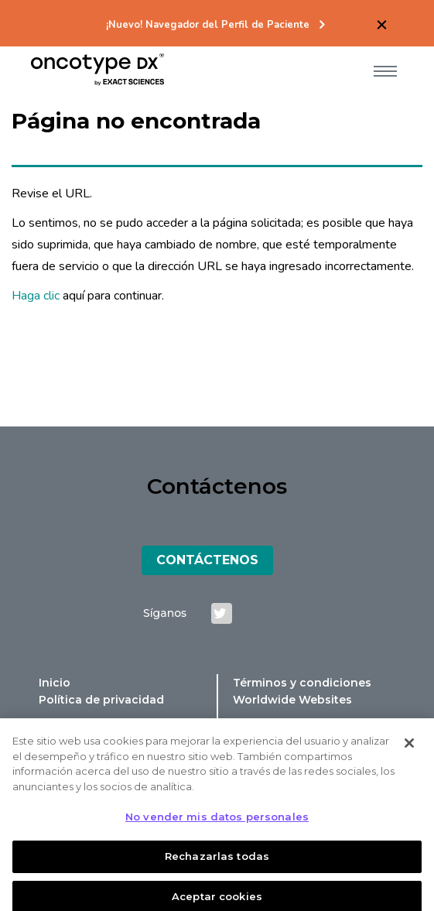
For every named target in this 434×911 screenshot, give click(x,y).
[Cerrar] (409, 749)
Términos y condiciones (302, 683)
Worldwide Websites (292, 700)
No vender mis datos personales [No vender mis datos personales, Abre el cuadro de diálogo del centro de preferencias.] (217, 823)
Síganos (164, 613)
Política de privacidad (101, 700)
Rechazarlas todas (217, 862)
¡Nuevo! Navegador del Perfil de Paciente (207, 25)
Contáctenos (207, 560)
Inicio (54, 683)
